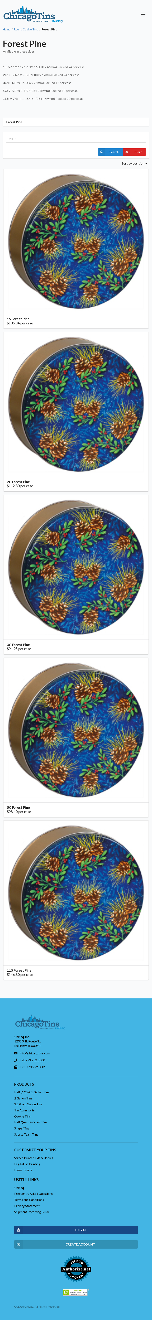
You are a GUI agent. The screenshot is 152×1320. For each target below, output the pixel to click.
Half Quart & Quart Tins (30, 1122)
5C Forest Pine (18, 807)
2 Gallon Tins (23, 1098)
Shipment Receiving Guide (32, 1212)
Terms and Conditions (29, 1200)
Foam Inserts (23, 1170)
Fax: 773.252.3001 (33, 1067)
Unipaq (19, 1188)
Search (108, 152)
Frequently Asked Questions (33, 1193)
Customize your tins (35, 1150)
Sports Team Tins (26, 1134)
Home (6, 29)
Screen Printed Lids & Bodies (33, 1158)
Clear (132, 152)
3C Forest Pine (18, 645)
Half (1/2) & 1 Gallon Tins (31, 1092)
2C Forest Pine (18, 482)
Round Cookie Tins (26, 29)
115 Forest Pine (19, 970)
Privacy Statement (27, 1206)
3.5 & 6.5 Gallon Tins (28, 1104)
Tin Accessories (25, 1110)
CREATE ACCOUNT (54, 1244)
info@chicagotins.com (35, 1053)
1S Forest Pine (18, 319)
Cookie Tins (22, 1116)
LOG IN (50, 1230)
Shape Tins (21, 1128)
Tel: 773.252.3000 (32, 1060)
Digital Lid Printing (27, 1164)
